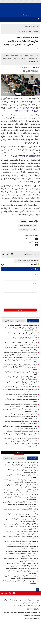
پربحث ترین (8, 321)
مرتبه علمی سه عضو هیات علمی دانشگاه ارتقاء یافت (22, 431)
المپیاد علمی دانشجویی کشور (27, 225)
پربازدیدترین (20, 321)
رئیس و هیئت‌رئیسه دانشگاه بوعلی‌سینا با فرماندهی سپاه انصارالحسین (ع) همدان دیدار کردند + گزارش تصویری (20, 353)
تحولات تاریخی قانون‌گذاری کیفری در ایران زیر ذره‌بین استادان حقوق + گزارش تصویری (21, 395)
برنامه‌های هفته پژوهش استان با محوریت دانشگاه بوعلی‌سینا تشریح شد (22, 334)
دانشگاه (23, 221)
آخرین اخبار (32, 321)
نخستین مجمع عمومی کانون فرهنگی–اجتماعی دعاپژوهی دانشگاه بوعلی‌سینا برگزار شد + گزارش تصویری (20, 405)
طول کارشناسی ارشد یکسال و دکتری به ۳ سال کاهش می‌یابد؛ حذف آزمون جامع (21, 378)
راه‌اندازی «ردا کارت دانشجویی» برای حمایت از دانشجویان (20, 387)
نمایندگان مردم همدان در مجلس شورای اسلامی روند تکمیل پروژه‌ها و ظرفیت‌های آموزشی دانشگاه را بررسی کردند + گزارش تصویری (21, 416)
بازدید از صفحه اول (29, 235)
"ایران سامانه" (28, 618)
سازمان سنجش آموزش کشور (27, 229)
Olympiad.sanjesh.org (24, 110)
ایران (26, 26)
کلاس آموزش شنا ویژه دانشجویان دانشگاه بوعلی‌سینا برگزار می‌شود (20, 435)
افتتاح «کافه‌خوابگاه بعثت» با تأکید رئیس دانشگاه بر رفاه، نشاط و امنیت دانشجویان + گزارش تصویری (20, 440)
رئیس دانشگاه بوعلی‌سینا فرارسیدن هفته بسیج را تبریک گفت (20, 373)
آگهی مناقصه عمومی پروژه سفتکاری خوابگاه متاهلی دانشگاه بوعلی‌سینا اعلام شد (22, 383)
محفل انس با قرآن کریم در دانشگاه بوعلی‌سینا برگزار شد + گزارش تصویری (20, 445)
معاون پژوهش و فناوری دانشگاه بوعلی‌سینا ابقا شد (22, 325)
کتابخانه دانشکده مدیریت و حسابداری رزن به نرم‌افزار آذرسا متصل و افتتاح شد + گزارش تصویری (20, 427)
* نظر (34, 291)
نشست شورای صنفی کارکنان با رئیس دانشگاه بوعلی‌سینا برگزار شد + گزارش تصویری (20, 422)
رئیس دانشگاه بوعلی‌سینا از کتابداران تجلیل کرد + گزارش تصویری (20, 400)
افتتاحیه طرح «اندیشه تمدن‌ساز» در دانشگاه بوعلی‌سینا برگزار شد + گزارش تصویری (21, 348)
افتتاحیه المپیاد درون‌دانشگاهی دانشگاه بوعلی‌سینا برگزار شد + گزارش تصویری (20, 390)
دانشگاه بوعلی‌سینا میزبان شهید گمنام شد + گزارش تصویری (22, 339)
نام (35, 275)
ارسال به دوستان (29, 238)
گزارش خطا (34, 264)
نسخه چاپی (31, 241)
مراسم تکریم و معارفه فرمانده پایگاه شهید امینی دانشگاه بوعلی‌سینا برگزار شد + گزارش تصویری (21, 344)
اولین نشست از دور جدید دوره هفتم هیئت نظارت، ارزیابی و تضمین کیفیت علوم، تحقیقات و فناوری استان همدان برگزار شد (20, 359)
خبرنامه (32, 244)
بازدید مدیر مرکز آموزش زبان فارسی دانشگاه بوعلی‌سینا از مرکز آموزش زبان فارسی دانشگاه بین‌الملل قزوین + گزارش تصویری (20, 367)
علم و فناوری (35, 26)
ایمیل (34, 283)
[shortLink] (24, 261)
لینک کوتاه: (36, 261)
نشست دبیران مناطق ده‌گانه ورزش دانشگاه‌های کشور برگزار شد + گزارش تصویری (20, 410)
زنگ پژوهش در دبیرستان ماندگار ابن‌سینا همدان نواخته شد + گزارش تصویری (20, 329)
